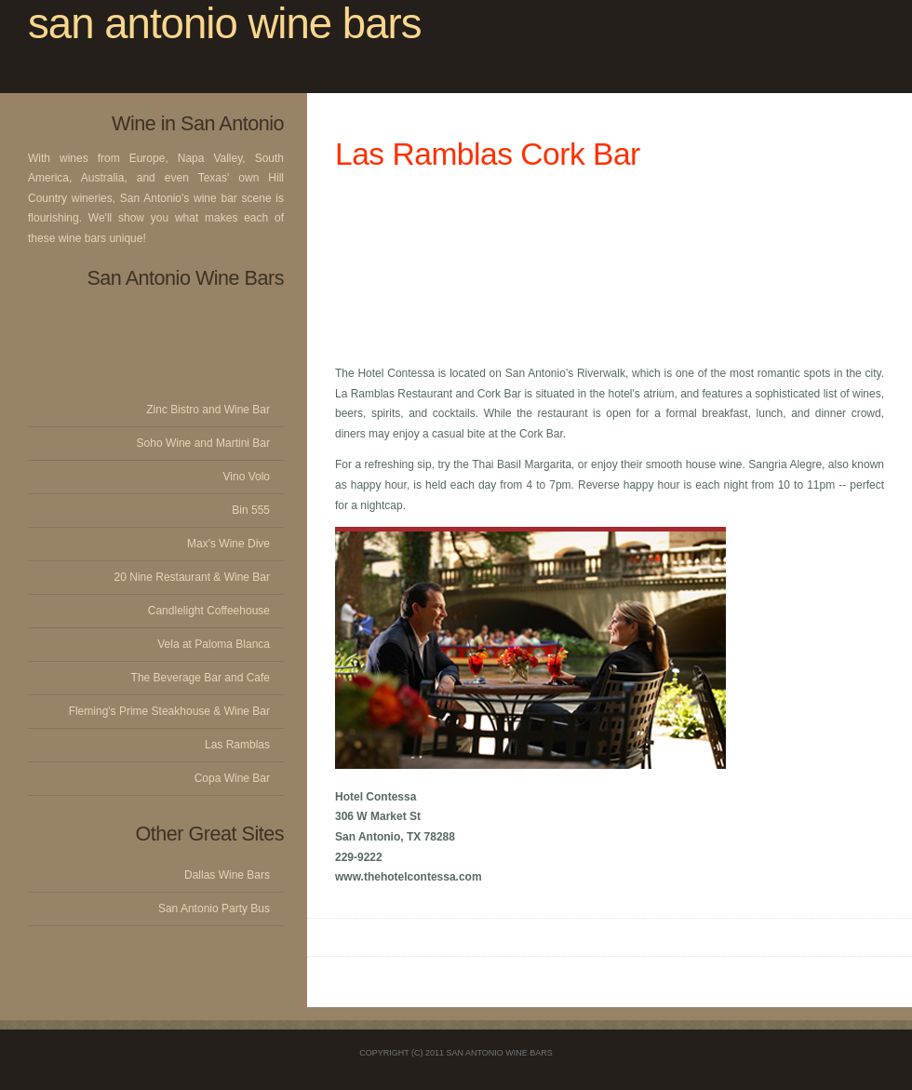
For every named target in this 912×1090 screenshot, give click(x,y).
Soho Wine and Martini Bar (203, 443)
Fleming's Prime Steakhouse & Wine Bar (169, 711)
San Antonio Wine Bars (500, 1052)
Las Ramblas (237, 744)
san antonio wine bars (225, 23)
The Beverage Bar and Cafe (200, 677)
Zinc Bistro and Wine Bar (208, 409)
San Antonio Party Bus (214, 908)
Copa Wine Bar (232, 778)
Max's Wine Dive (228, 543)
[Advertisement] (609, 268)
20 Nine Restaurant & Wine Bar (192, 577)
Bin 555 (251, 510)
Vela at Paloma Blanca (213, 644)
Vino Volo (247, 476)
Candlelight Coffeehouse (209, 610)
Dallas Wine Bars (227, 874)
